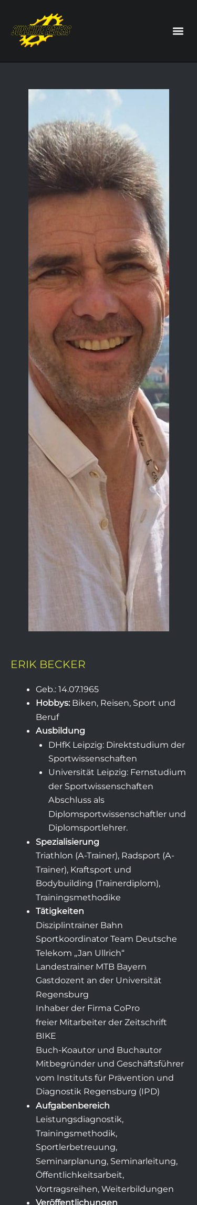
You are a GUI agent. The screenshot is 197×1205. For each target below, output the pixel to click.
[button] (177, 31)
